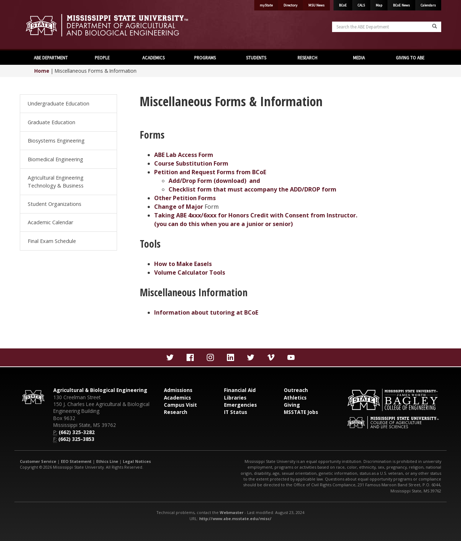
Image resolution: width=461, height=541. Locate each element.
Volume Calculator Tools (189, 272)
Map (379, 5)
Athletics (295, 397)
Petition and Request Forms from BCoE (210, 172)
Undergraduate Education (58, 103)
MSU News (316, 5)
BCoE (343, 5)
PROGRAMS (205, 57)
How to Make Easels (183, 264)
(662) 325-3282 (77, 432)
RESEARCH (307, 57)
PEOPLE (102, 57)
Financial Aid (240, 390)
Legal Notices (137, 461)
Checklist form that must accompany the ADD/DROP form (252, 189)
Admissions (178, 390)
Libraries (235, 397)
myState (266, 5)
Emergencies (240, 404)
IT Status (235, 412)
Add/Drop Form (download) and (214, 181)
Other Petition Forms (185, 198)
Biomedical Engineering (55, 159)
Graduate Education (51, 122)
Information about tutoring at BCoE (206, 312)
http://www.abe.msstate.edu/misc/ (235, 518)
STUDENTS (256, 57)
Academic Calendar (50, 222)
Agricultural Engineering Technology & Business (56, 181)
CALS (361, 5)
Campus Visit (180, 404)
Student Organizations (54, 203)
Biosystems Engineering (56, 140)
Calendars (428, 5)
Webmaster (231, 512)
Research (175, 412)
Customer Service (38, 461)
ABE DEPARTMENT (51, 57)
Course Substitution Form (191, 163)
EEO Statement (76, 461)
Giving (292, 404)
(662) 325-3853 (76, 439)
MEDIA (359, 57)
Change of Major (179, 207)
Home (41, 70)
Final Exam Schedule (52, 241)
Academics (177, 397)
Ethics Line (107, 461)
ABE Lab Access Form (183, 155)
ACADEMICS (153, 57)
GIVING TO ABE (410, 57)
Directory (290, 5)
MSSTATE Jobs (301, 412)
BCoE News (401, 5)
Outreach (296, 390)
